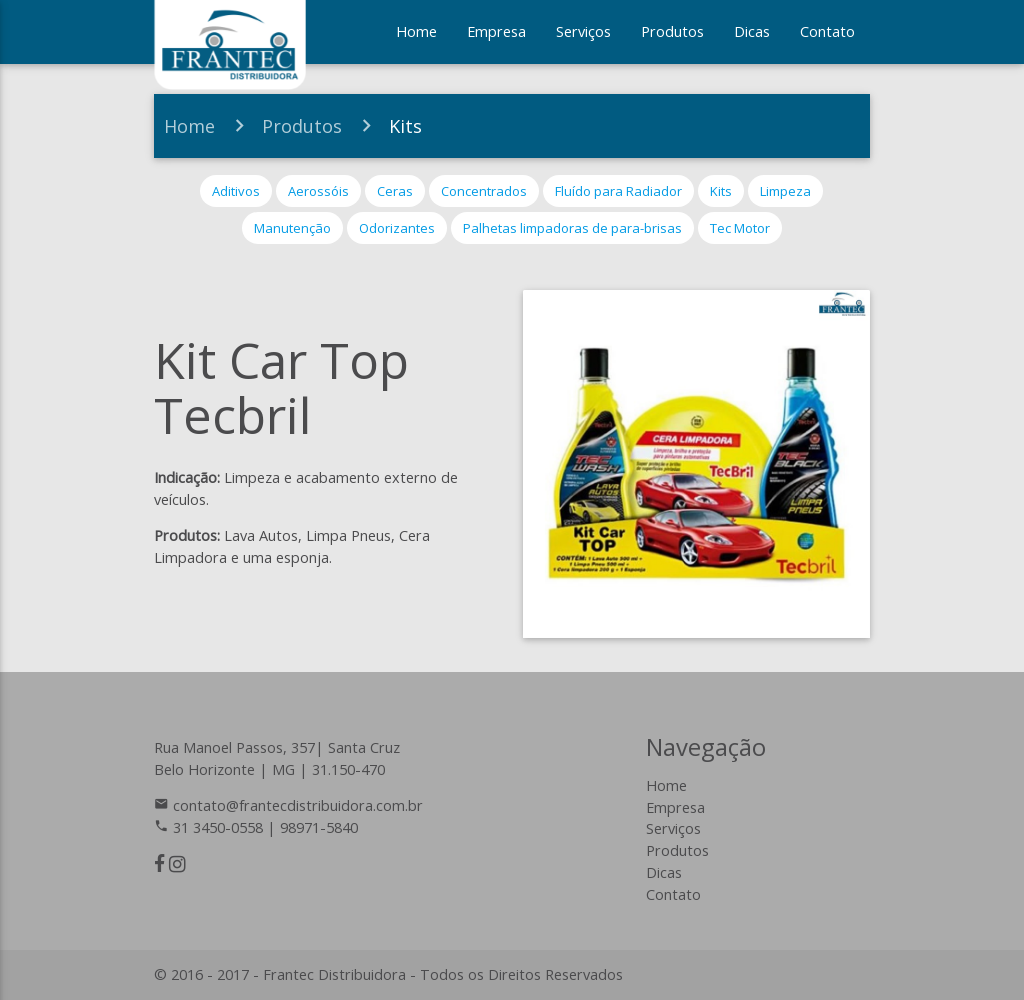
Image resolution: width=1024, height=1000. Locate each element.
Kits (405, 126)
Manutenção (292, 228)
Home (416, 31)
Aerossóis (318, 191)
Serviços (583, 31)
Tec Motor (740, 228)
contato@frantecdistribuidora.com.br (298, 805)
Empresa (496, 31)
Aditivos (236, 191)
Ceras (395, 191)
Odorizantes (397, 228)
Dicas (752, 31)
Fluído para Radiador (618, 191)
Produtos (672, 31)
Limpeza (785, 191)
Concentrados (484, 191)
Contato (827, 31)
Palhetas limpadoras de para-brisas (572, 228)
